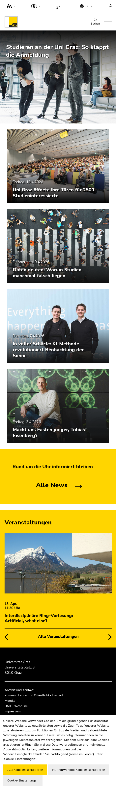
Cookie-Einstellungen (22, 780)
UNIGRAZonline (16, 706)
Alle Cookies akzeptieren (25, 770)
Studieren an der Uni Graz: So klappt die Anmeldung (57, 51)
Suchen (95, 22)
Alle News (52, 485)
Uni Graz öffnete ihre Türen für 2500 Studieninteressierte (53, 193)
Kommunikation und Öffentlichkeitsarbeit (34, 695)
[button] (10, 6)
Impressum (13, 711)
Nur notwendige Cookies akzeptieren (78, 770)
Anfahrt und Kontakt (19, 690)
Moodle (10, 701)
